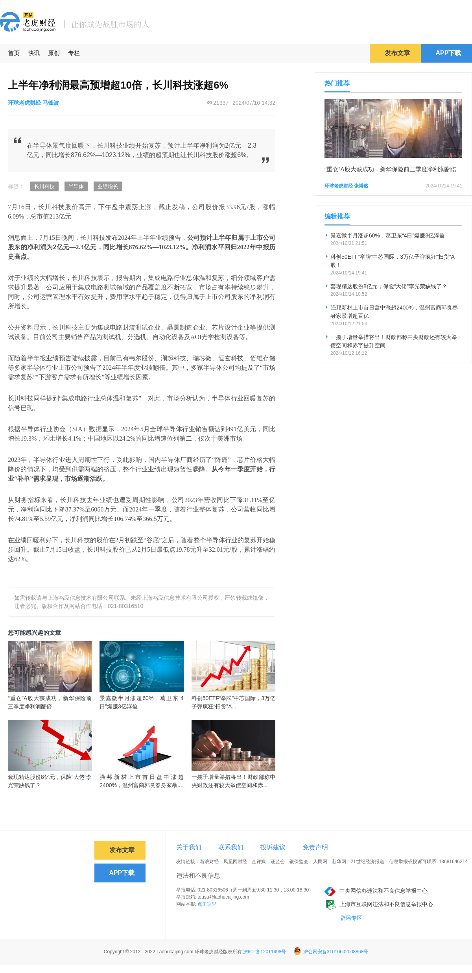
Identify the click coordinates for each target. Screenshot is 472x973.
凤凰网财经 (235, 861)
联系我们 (230, 847)
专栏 (74, 53)
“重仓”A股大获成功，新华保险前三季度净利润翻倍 (50, 702)
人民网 (320, 861)
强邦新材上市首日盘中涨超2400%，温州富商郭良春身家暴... (141, 781)
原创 (54, 53)
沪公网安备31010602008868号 (330, 951)
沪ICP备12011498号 (264, 951)
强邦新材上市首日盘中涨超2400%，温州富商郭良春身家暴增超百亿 (394, 311)
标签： (16, 186)
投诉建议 (273, 847)
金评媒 (259, 861)
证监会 (278, 861)
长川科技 (44, 186)
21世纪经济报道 (367, 861)
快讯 (34, 53)
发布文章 (397, 53)
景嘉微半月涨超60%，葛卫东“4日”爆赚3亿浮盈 (141, 702)
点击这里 (206, 904)
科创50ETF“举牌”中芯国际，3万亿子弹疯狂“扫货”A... (233, 702)
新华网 (339, 861)
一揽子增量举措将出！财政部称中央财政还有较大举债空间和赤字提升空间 (393, 341)
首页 (14, 53)
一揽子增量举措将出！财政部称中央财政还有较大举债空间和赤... (233, 781)
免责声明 (315, 847)
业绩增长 (108, 186)
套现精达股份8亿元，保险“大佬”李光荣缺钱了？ (50, 781)
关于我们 (188, 847)
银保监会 (298, 861)
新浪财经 (209, 861)
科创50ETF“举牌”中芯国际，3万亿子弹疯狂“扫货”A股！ (392, 261)
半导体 (76, 186)
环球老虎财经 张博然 (346, 186)
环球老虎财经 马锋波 (33, 103)
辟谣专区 (351, 918)
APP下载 (448, 53)
